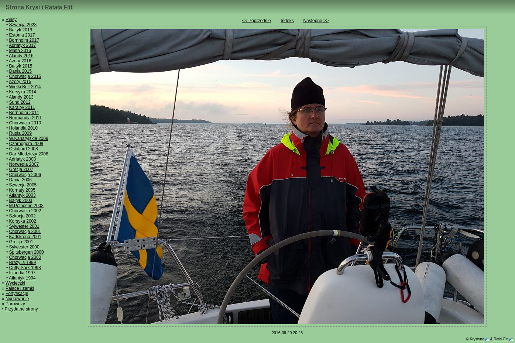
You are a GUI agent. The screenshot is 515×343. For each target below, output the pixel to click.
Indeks (287, 20)
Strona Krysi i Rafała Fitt (39, 7)
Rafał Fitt (501, 339)
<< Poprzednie (256, 20)
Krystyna (477, 339)
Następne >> (316, 20)
